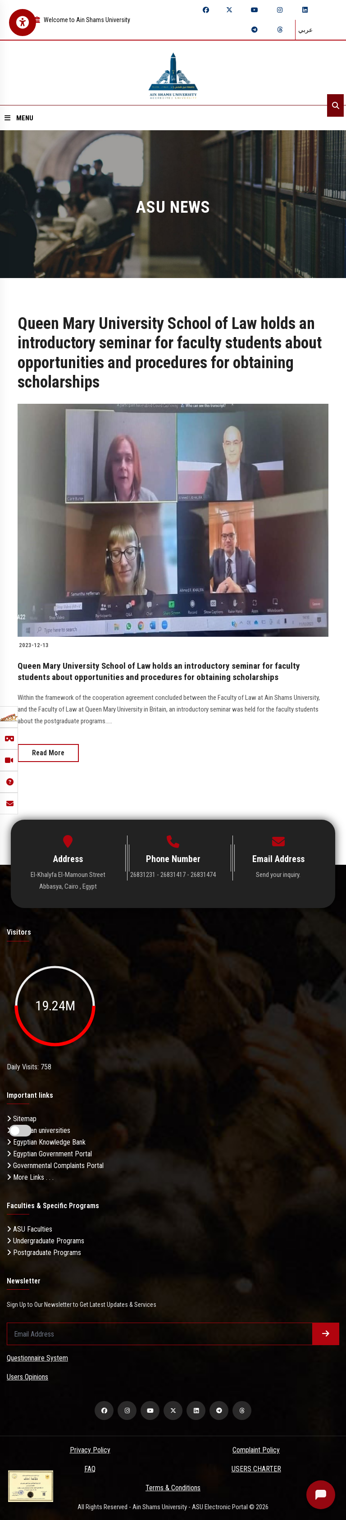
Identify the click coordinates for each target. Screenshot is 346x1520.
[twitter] (229, 10)
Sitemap (21, 1118)
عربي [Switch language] (305, 29)
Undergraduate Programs (45, 1240)
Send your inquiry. (278, 874)
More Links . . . (30, 1176)
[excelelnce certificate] (30, 1485)
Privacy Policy (90, 1449)
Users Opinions (27, 1376)
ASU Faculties (29, 1228)
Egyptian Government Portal (49, 1153)
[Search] (335, 105)
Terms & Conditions (173, 1487)
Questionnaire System (37, 1357)
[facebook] (206, 10)
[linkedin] (305, 10)
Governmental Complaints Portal (55, 1164)
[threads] (280, 30)
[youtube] (254, 10)
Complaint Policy (256, 1449)
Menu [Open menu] (19, 118)
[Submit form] (325, 1333)
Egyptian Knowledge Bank (46, 1141)
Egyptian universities (38, 1129)
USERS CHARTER (256, 1468)
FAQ (90, 1468)
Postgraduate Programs (44, 1251)
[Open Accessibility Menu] (22, 22)
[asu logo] (173, 72)
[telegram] (254, 30)
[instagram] (280, 10)
